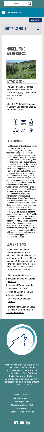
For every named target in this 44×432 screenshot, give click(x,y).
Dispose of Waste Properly (20, 285)
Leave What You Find (18, 288)
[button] (22, 12)
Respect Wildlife (15, 295)
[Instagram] (28, 423)
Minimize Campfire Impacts (20, 292)
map (20, 92)
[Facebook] (16, 423)
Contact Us (22, 408)
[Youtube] (22, 423)
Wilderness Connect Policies (22, 412)
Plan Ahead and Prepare (19, 275)
